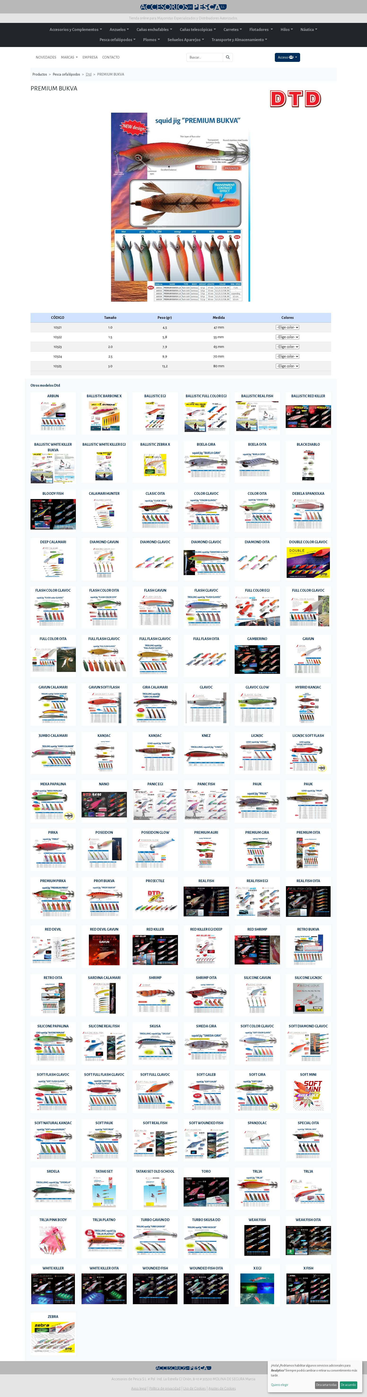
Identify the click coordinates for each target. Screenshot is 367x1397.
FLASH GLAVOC (206, 590)
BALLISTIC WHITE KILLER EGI (104, 444)
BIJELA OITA (257, 444)
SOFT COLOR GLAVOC (257, 1026)
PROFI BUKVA (104, 881)
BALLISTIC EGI (155, 396)
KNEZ (206, 736)
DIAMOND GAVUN (104, 542)
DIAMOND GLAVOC (155, 542)
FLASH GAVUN (155, 590)
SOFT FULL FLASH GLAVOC (104, 1075)
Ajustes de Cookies (222, 1388)
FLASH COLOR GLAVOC (53, 590)
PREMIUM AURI (206, 832)
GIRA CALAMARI (155, 687)
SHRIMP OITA (206, 978)
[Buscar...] (204, 57)
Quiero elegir (279, 1385)
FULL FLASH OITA (206, 639)
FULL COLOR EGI (257, 590)
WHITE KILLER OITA (104, 1268)
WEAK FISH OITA (308, 1220)
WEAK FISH (257, 1220)
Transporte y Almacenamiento (238, 40)
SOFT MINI (308, 1075)
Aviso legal (139, 1388)
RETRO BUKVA (308, 929)
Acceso (286, 57)
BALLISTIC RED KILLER (308, 396)
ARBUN (53, 396)
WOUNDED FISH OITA (206, 1268)
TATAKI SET (104, 1171)
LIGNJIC (257, 736)
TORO (206, 1171)
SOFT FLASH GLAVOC (53, 1075)
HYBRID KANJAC (308, 687)
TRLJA (257, 1171)
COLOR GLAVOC (206, 494)
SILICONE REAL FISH (104, 1026)
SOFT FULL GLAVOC (155, 1075)
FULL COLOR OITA (53, 639)
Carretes (231, 30)
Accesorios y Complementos (74, 30)
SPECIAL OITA (308, 1123)
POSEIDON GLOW (155, 832)
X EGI (257, 1268)
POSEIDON (104, 832)
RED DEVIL (53, 929)
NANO (104, 784)
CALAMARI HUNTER (104, 494)
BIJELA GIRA (206, 444)
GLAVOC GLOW (257, 687)
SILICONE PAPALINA (53, 1026)
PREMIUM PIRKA (53, 881)
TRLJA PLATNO (104, 1220)
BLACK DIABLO (308, 444)
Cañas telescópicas (196, 30)
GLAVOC (206, 687)
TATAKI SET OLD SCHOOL (155, 1171)
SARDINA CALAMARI (104, 978)
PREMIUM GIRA (257, 832)
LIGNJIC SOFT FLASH (308, 736)
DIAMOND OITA (257, 542)
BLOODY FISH (53, 494)
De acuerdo (348, 1385)
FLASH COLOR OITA (104, 590)
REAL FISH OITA (308, 881)
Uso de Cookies (194, 1388)
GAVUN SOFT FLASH (104, 687)
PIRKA (53, 832)
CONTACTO (111, 57)
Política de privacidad (165, 1388)
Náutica (307, 30)
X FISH (308, 1268)
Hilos (285, 30)
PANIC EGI (155, 784)
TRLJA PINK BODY (53, 1220)
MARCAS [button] (68, 57)
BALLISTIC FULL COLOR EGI (206, 396)
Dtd (88, 74)
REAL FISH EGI (257, 881)
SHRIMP (155, 978)
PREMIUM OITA (308, 832)
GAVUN (308, 639)
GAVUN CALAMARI (53, 687)
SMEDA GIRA (206, 1026)
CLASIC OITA (155, 494)
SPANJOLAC (257, 1123)
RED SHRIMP (257, 929)
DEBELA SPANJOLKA (308, 494)
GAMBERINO (257, 639)
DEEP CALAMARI (53, 542)
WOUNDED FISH (155, 1268)
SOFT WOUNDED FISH (206, 1123)
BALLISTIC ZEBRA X (155, 444)
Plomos (149, 40)
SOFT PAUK (104, 1123)
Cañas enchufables (153, 30)
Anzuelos (118, 30)
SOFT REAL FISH (155, 1123)
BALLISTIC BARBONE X (104, 396)
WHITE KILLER (53, 1268)
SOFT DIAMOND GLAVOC (308, 1026)
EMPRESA (90, 57)
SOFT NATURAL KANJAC (53, 1123)
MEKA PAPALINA (53, 784)
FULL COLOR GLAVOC (308, 590)
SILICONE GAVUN (257, 978)
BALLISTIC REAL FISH (257, 396)
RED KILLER (155, 929)
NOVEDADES (46, 57)
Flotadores (259, 30)
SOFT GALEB (206, 1075)
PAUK (257, 784)
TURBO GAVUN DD (155, 1220)
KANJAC (104, 736)
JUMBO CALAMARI (53, 736)
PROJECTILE (155, 881)
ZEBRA (53, 1317)
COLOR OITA (257, 494)
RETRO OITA (53, 978)
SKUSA (155, 1026)
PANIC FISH (206, 784)
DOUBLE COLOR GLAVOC (308, 542)
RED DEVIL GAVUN (104, 929)
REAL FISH (206, 881)
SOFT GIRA (257, 1075)
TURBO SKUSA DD (206, 1220)
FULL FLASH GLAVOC (104, 639)
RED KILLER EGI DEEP (206, 929)
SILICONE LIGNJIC (308, 978)
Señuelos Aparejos (184, 40)
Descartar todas (326, 1385)
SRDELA (53, 1171)
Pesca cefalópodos (116, 40)
